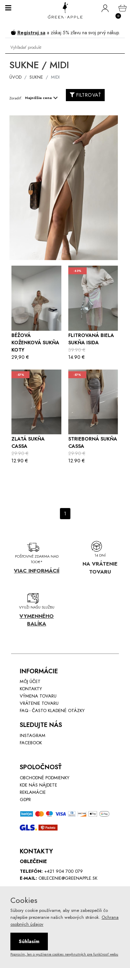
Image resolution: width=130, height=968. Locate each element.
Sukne (36, 77)
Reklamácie (33, 792)
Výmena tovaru (38, 696)
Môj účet (30, 681)
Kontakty (31, 688)
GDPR (25, 799)
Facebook (31, 742)
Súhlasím (29, 941)
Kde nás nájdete (38, 785)
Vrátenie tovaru (39, 703)
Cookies (23, 900)
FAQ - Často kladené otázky (52, 710)
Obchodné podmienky (44, 777)
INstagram (32, 735)
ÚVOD (15, 77)
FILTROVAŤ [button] (85, 94)
